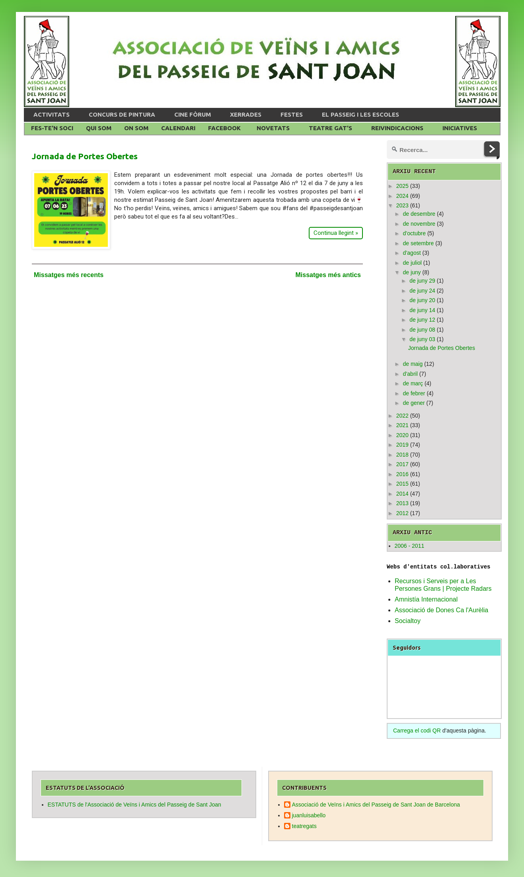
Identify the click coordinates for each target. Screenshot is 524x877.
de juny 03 (422, 339)
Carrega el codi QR (417, 730)
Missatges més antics (328, 274)
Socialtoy (408, 620)
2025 (402, 186)
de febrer (414, 393)
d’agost (412, 253)
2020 (402, 435)
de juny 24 (422, 290)
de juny (412, 272)
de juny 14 (422, 310)
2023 (402, 205)
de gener (414, 403)
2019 (402, 444)
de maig (413, 364)
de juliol (412, 263)
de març (413, 383)
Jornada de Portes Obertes (85, 156)
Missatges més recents (68, 274)
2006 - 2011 (410, 546)
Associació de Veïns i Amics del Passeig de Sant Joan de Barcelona (376, 804)
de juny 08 (422, 329)
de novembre (419, 224)
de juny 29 (422, 280)
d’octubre (414, 233)
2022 (402, 415)
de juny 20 (422, 300)
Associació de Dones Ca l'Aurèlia (441, 610)
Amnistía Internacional (426, 599)
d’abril (410, 374)
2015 (402, 483)
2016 (402, 474)
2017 (402, 464)
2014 (402, 493)
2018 (402, 454)
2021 (402, 425)
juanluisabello (309, 815)
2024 (402, 196)
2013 (402, 503)
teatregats (304, 826)
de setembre (418, 243)
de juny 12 (422, 319)
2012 (402, 513)
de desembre (419, 214)
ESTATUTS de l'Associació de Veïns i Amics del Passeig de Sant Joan (134, 804)
